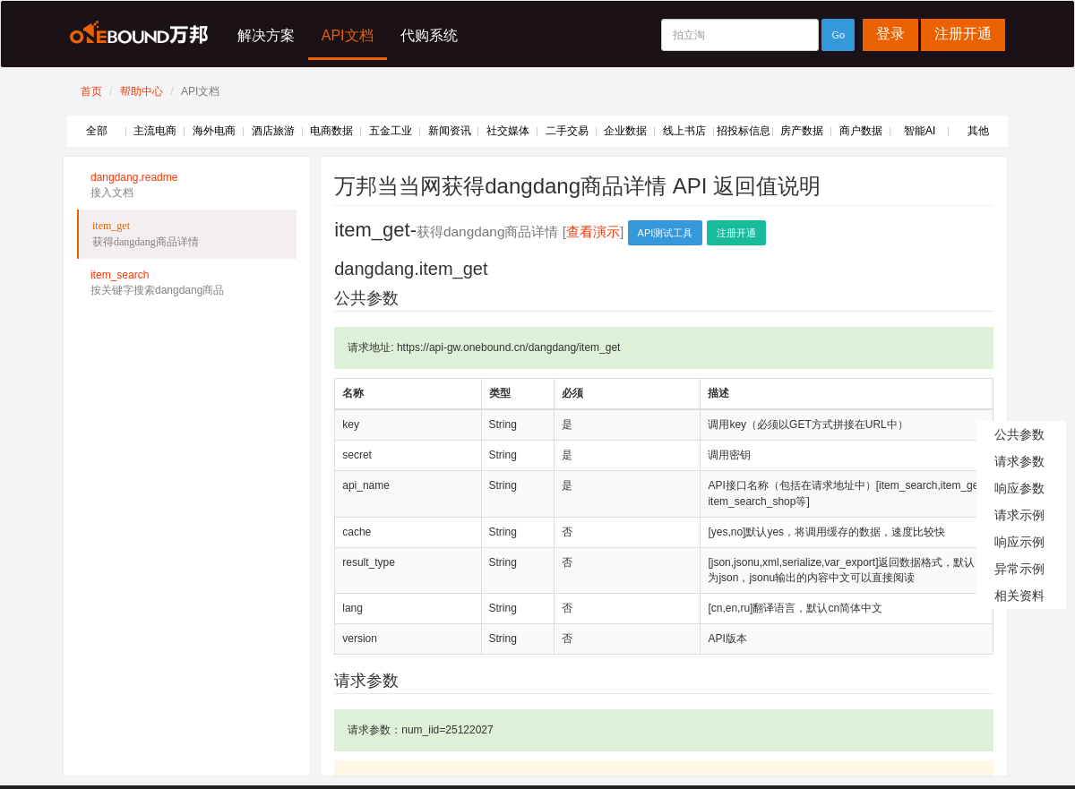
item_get (187, 234)
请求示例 (1019, 515)
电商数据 (331, 130)
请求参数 (1019, 461)
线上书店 (684, 130)
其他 (978, 130)
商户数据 (860, 130)
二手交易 (567, 130)
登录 (890, 33)
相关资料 (1019, 595)
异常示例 (1019, 569)
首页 (91, 91)
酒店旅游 (273, 130)
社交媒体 (507, 130)
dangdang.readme (186, 186)
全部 (97, 130)
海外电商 (214, 130)
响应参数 (1019, 488)
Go (838, 35)
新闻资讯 (449, 130)
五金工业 (390, 130)
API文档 (348, 35)
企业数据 (625, 130)
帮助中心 (141, 91)
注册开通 (963, 33)
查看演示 (593, 231)
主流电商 (154, 130)
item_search (186, 283)
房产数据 (801, 130)
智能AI (919, 130)
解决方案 (266, 35)
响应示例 (1019, 542)
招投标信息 (743, 130)
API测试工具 (665, 232)
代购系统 (429, 35)
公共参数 (1019, 434)
